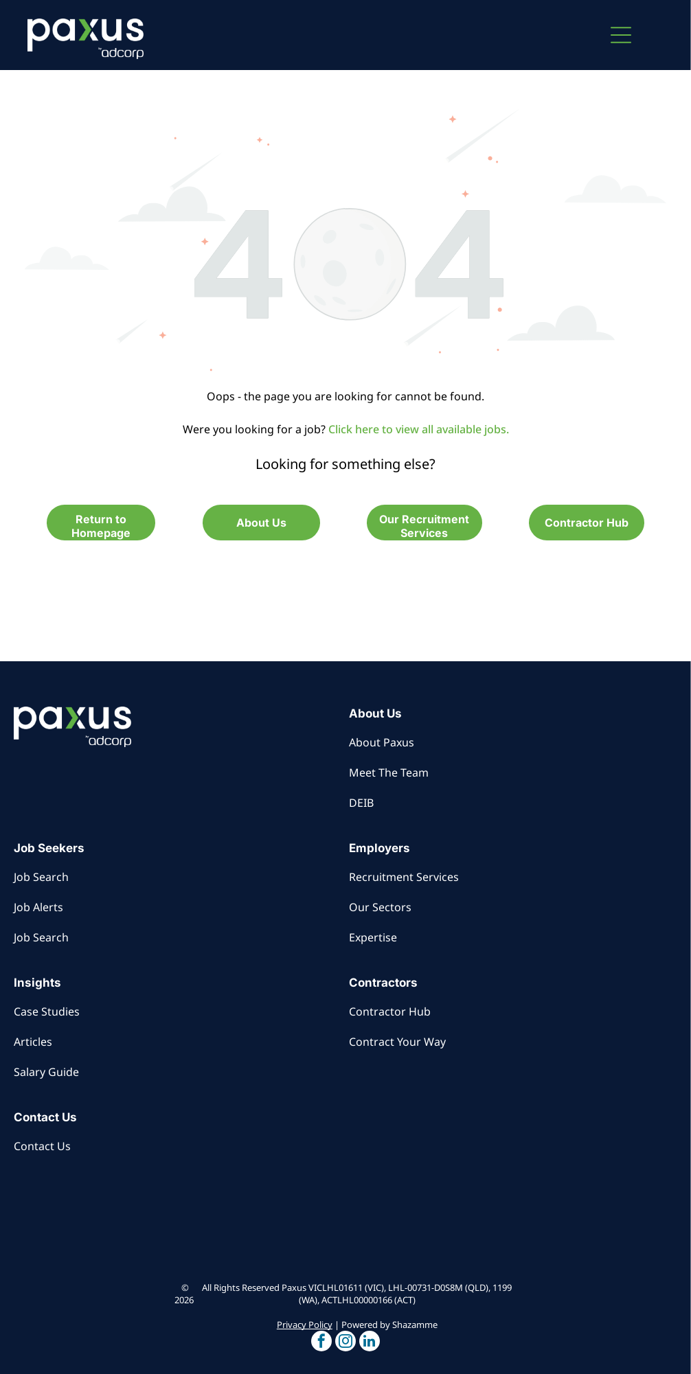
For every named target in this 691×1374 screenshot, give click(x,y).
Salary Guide (46, 1071)
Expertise (373, 937)
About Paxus (381, 742)
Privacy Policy (304, 1324)
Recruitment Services (404, 876)
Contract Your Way (397, 1041)
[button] (621, 35)
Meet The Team (389, 772)
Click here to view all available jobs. (418, 429)
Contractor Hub (390, 1011)
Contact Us (42, 1146)
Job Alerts (38, 907)
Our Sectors (380, 907)
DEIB (361, 802)
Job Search (41, 876)
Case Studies (47, 1011)
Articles (33, 1041)
